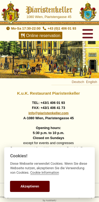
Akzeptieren (30, 186)
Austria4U (51, 200)
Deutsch (78, 82)
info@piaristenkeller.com (49, 113)
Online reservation (40, 35)
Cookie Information (44, 173)
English (91, 82)
